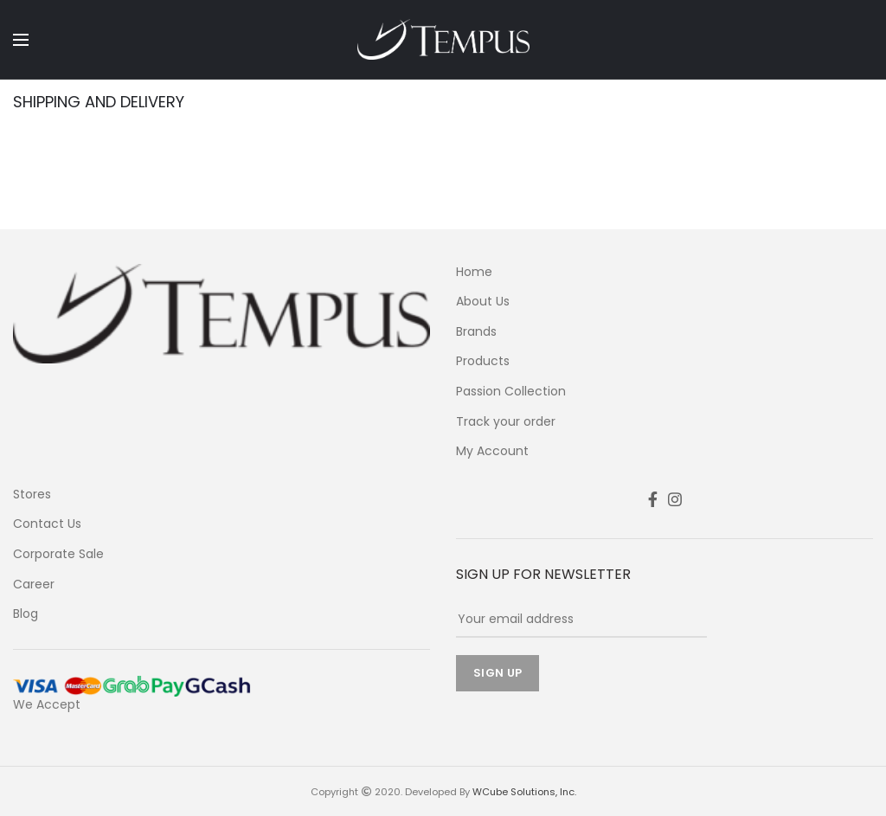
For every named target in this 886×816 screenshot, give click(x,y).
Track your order (505, 422)
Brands (476, 332)
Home (474, 272)
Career (34, 584)
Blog (25, 614)
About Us (483, 301)
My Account (492, 451)
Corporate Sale (58, 554)
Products (483, 361)
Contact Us (47, 524)
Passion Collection (511, 391)
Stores (32, 494)
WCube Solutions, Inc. (524, 792)
